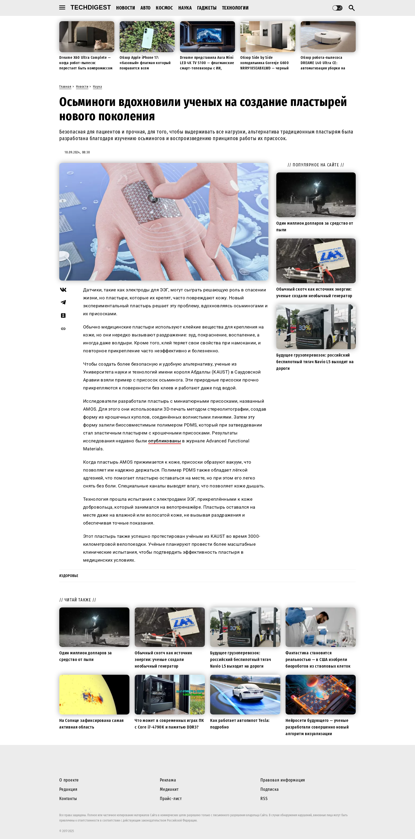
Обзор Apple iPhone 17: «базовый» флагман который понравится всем (145, 62)
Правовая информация (282, 780)
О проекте (69, 780)
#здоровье (68, 576)
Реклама (168, 780)
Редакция (68, 789)
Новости (125, 8)
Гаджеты (207, 8)
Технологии (235, 8)
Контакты (68, 798)
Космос (164, 8)
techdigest (91, 7)
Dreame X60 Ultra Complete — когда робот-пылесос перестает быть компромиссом (85, 62)
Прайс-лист (171, 798)
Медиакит (169, 789)
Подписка (269, 789)
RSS (264, 798)
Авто (146, 8)
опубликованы (164, 440)
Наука (185, 8)
